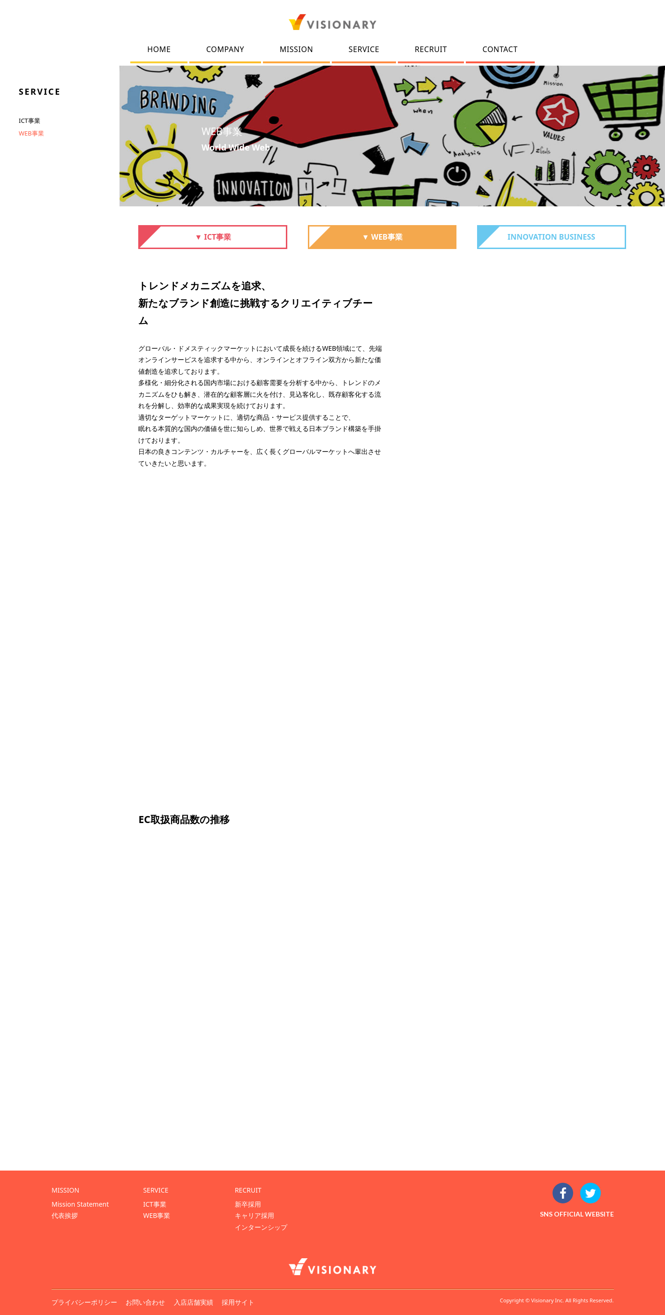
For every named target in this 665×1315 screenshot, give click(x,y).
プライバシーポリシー (84, 1302)
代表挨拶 (65, 1215)
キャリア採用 (254, 1215)
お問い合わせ (145, 1302)
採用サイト (238, 1302)
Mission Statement (80, 1204)
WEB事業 (31, 133)
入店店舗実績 (193, 1302)
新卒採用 (248, 1204)
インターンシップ (261, 1227)
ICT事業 (29, 120)
